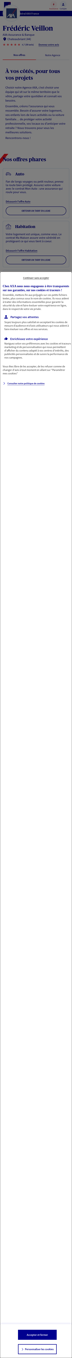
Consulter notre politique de (26, 383)
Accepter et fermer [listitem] (37, 1334)
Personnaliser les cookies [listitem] (39, 1349)
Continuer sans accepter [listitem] (36, 277)
